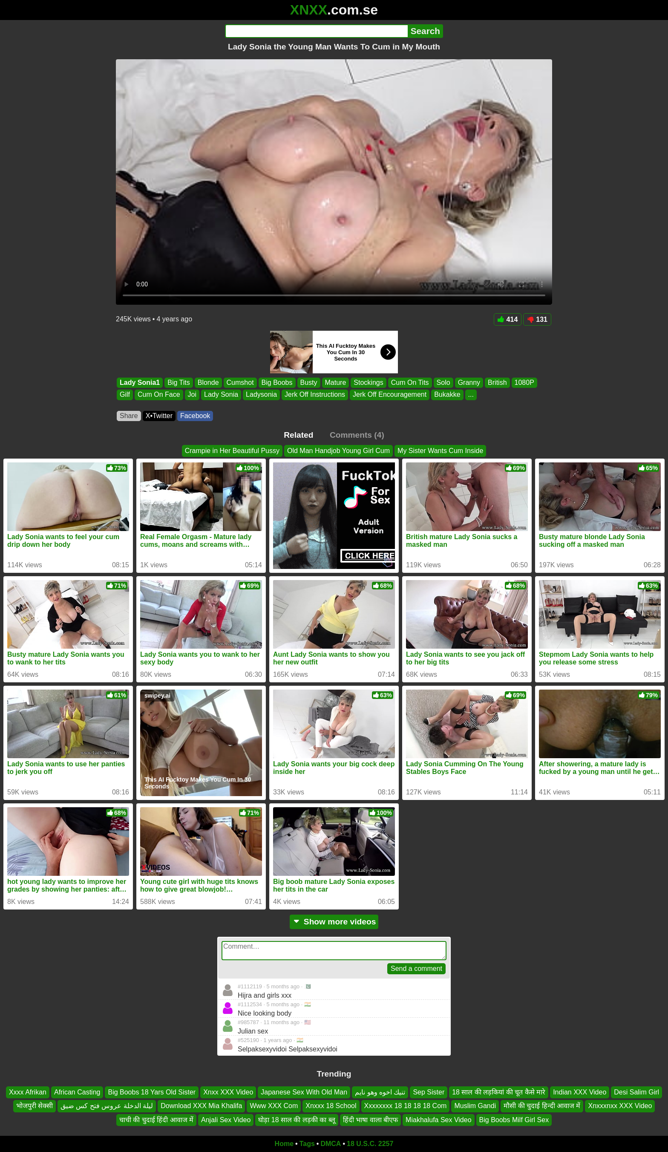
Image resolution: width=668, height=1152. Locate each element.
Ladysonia (261, 394)
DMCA (330, 1143)
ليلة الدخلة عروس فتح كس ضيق (106, 1106)
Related (298, 434)
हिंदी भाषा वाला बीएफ (370, 1119)
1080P (524, 382)
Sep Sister (428, 1092)
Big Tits (178, 382)
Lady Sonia (221, 394)
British (497, 382)
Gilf (125, 394)
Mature (335, 382)
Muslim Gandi (475, 1106)
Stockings (368, 382)
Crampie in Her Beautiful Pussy (232, 450)
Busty (308, 382)
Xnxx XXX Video (228, 1092)
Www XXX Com (274, 1106)
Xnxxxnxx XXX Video (620, 1106)
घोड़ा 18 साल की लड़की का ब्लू (296, 1119)
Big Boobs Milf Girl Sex (514, 1119)
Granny (469, 382)
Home (284, 1143)
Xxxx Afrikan (27, 1092)
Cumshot (240, 382)
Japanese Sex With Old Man (304, 1092)
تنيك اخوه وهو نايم (380, 1092)
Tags (307, 1143)
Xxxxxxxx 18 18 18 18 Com (405, 1106)
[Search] (316, 31)
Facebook (195, 415)
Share (129, 415)
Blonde (208, 382)
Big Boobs (277, 382)
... (471, 394)
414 (508, 319)
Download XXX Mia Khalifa (201, 1106)
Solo (443, 382)
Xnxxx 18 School (330, 1106)
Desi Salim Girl (636, 1092)
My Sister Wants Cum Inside (440, 450)
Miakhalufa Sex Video (438, 1119)
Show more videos (334, 921)
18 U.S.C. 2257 (370, 1143)
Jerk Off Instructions (315, 394)
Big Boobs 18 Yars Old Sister (152, 1092)
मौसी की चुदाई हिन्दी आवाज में (542, 1106)
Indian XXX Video (579, 1092)
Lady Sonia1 (140, 382)
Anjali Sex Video (225, 1119)
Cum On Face (159, 394)
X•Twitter (159, 415)
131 (537, 319)
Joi (192, 394)
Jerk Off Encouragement (389, 394)
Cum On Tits (410, 382)
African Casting (77, 1092)
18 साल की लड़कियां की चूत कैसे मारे (498, 1092)
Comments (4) (357, 434)
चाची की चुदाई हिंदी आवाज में (156, 1119)
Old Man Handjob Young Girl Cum (338, 450)
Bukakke (447, 394)
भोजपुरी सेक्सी (34, 1106)
